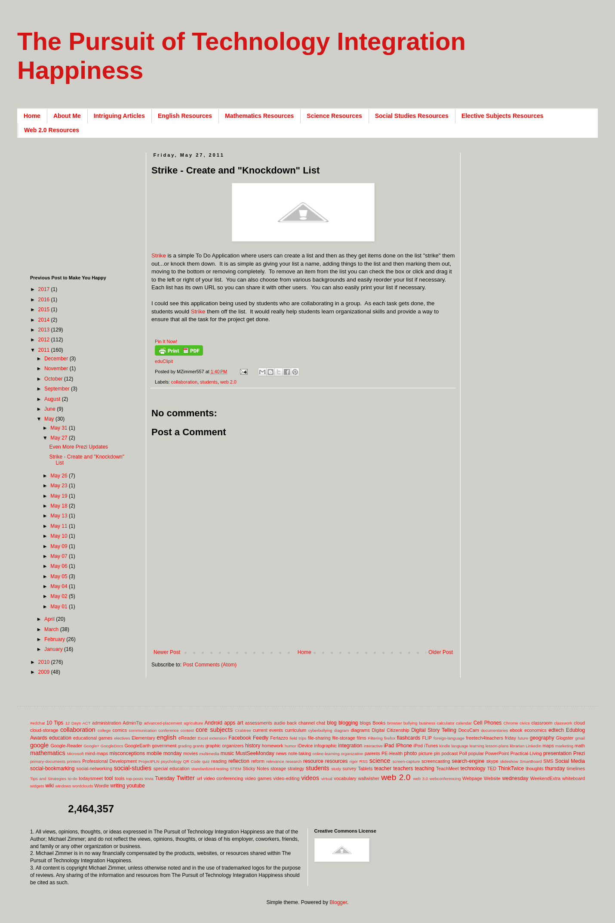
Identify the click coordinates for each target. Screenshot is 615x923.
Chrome (511, 723)
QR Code (192, 761)
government (164, 745)
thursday (555, 768)
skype (492, 761)
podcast (449, 753)
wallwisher (368, 778)
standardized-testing (209, 768)
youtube (135, 786)
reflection (238, 761)
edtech (556, 730)
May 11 (59, 526)
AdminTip (132, 722)
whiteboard (573, 778)
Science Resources (334, 115)
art (240, 723)
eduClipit (164, 361)
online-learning (326, 753)
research (293, 761)
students (209, 381)
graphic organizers (225, 745)
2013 (44, 330)
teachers (403, 768)
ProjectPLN (149, 761)
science (380, 760)
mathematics (47, 753)
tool (109, 778)
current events (268, 730)
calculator (446, 723)
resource (313, 761)
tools (120, 778)
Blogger (338, 902)
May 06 (59, 566)
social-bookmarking (52, 768)
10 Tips (55, 723)
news (281, 753)
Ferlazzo (279, 737)
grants (198, 745)
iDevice (305, 745)
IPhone (404, 746)
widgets (37, 786)
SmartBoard (530, 761)
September (57, 389)
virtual (326, 778)
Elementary (143, 737)
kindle (445, 745)
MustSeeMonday (255, 753)
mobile (154, 753)
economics (535, 730)
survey (350, 768)
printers (74, 761)
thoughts (534, 768)
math (580, 745)
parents (372, 753)
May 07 (59, 556)
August (53, 399)
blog (332, 723)
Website (492, 778)
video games (258, 778)
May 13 (59, 516)
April (50, 619)
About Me (67, 115)
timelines (576, 768)
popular (476, 753)
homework (272, 745)
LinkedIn (533, 745)
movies (190, 753)
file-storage (343, 737)
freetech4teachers (484, 737)
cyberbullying (320, 730)
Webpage (472, 778)
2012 (44, 340)
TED (492, 768)
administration (106, 722)
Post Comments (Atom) (210, 665)
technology (473, 768)
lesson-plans (497, 745)
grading (184, 745)
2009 (44, 672)
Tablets (365, 768)
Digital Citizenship (390, 730)
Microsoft (75, 753)
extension (218, 738)
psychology (171, 761)
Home (32, 115)
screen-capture (406, 761)
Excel (203, 738)
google (39, 745)
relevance (275, 761)
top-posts (134, 778)
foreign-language (449, 738)
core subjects (214, 729)
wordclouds (82, 786)
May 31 (59, 428)
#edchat (37, 723)
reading (219, 761)
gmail (580, 738)
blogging (348, 723)
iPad (389, 746)
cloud (579, 722)
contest (187, 730)
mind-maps (96, 753)
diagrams (360, 730)
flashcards (409, 738)
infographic (325, 745)
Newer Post (167, 652)
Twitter (185, 777)
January (54, 649)
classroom (541, 722)
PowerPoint (497, 753)
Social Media (570, 761)
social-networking (94, 768)
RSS (363, 761)
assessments (258, 722)
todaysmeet (91, 778)
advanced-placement (163, 723)
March (52, 629)
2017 (44, 289)
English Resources (185, 115)
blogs (365, 722)
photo (410, 753)
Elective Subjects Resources (502, 115)
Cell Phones (488, 723)
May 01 (59, 607)
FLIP (427, 737)
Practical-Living (526, 753)
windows (63, 786)
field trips (297, 738)
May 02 (59, 596)
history (252, 746)
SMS (548, 761)
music (227, 753)
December (57, 359)
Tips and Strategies (48, 778)
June (50, 409)
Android (213, 723)
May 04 (59, 586)
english (166, 737)
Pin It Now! (166, 341)
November (57, 368)
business (427, 723)
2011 (44, 350)
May (49, 419)
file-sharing (319, 737)
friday (510, 737)
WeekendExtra (545, 778)
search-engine (468, 761)
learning (477, 745)
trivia (149, 778)
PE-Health (392, 753)
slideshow (509, 761)
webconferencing (445, 778)
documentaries (494, 730)
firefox (389, 738)
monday (172, 753)
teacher (382, 768)
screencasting (435, 761)
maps (548, 745)
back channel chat (306, 722)
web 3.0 (420, 778)
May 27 (59, 438)
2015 (44, 310)
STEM (235, 768)
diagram (341, 730)
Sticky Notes (256, 768)
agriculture (193, 723)
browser (394, 723)
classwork (563, 723)
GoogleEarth (137, 745)
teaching (424, 768)
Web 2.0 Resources (51, 130)
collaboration (184, 381)
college (104, 730)
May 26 (59, 476)
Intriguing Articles (119, 115)
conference (168, 730)
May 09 (59, 546)
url (199, 778)
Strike (158, 255)
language (459, 745)
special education (172, 768)
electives (122, 738)
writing (117, 786)
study (336, 768)
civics (524, 723)
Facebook (239, 738)
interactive (373, 745)
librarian (517, 745)
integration (350, 746)
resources (336, 761)
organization (352, 753)
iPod (418, 745)
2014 (44, 320)
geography (542, 738)
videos (310, 777)
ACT (86, 723)
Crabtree (243, 730)
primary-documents (47, 761)
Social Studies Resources (412, 115)
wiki (49, 786)
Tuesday (165, 778)
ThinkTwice (511, 768)
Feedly (260, 738)
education (60, 738)
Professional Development (109, 761)
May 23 (59, 486)
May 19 (59, 496)
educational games (92, 737)
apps (229, 723)
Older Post (440, 652)
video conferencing (223, 778)
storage (278, 768)
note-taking (299, 753)
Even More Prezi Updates (78, 447)
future (523, 738)
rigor (354, 761)
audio (279, 722)
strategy (296, 768)
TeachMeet (447, 768)
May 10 (59, 536)
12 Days (73, 723)
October (54, 379)
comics (120, 730)
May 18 (59, 506)
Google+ (91, 745)
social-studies (132, 768)
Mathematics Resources (259, 115)
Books (378, 722)
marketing (564, 745)
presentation (557, 753)
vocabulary (345, 778)
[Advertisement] (84, 206)
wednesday (515, 778)
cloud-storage (44, 730)
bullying (410, 723)
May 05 (59, 576)
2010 (44, 662)
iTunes (431, 745)
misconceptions (127, 753)
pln (437, 753)
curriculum (295, 730)
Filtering (375, 738)
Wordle (101, 785)
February (55, 639)
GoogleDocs (112, 745)
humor (290, 745)
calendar (464, 723)
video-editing (286, 778)
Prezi (579, 753)
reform (257, 761)
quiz (206, 761)
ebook (516, 730)
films (361, 737)
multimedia (209, 753)
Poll (463, 753)
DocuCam (468, 730)
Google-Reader (66, 745)
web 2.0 (228, 381)
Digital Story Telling (433, 730)
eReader (187, 737)
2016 (44, 300)
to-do (72, 778)
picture (425, 753)
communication (143, 730)
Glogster (565, 737)
